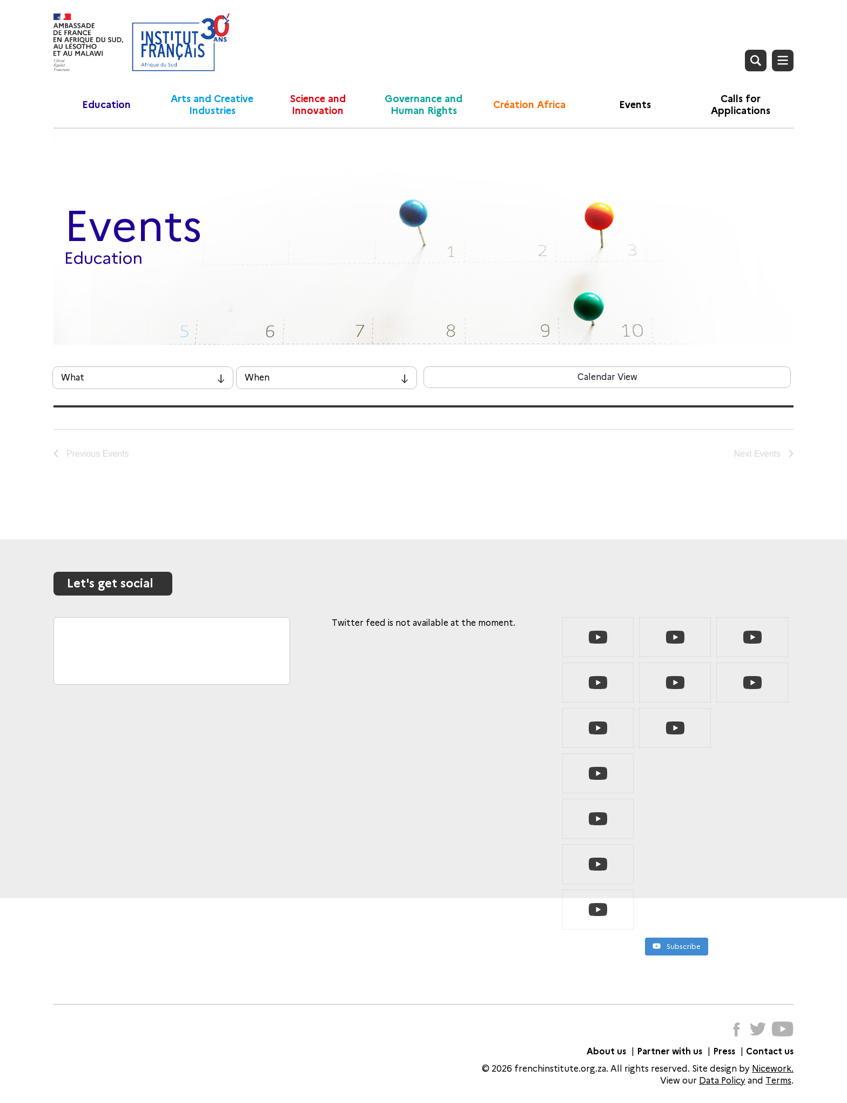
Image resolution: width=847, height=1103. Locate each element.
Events (635, 105)
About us (606, 1051)
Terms (778, 1080)
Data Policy (722, 1080)
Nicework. (773, 1069)
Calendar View (607, 377)
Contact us (770, 1051)
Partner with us (669, 1051)
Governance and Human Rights (423, 105)
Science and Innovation (318, 105)
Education (106, 105)
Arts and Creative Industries (212, 105)
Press (724, 1051)
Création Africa (529, 105)
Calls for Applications (740, 105)
